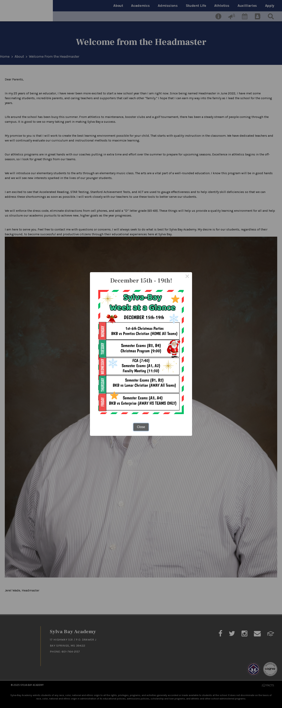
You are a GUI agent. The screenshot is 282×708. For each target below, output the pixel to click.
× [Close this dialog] (187, 277)
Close (141, 427)
